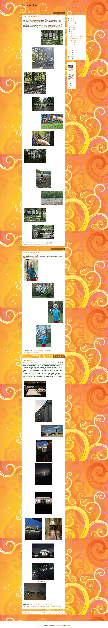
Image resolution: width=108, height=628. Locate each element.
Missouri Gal (29, 5)
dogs (31, 244)
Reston (41, 606)
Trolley (44, 606)
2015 (70, 52)
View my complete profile (70, 86)
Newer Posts (26, 612)
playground (46, 244)
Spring (39, 352)
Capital (27, 606)
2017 (70, 48)
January (72, 44)
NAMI (38, 606)
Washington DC (52, 606)
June (72, 31)
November (73, 23)
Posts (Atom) (46, 616)
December (73, 22)
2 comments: (40, 350)
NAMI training (27, 360)
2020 (70, 18)
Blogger (68, 625)
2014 (70, 54)
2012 (70, 58)
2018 (70, 47)
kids (42, 244)
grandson (36, 352)
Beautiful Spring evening (31, 252)
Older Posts (61, 612)
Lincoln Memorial (33, 606)
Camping (28, 244)
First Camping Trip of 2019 (32, 17)
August (72, 29)
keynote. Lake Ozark (37, 244)
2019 (70, 20)
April (72, 35)
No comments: (41, 242)
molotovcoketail (58, 625)
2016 (70, 50)
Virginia (47, 606)
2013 (70, 56)
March (72, 42)
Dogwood (28, 352)
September (73, 27)
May (72, 33)
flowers (32, 352)
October (72, 25)
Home (43, 612)
